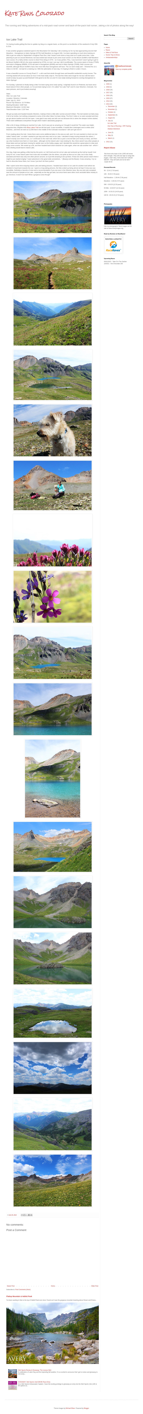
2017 (108, 92)
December (111, 106)
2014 (108, 101)
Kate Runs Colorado (34, 13)
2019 (108, 87)
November (111, 109)
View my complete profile (124, 69)
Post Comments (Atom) (23, 1289)
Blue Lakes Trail (32, 127)
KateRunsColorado (124, 66)
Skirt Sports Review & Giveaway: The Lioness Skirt (34, 1370)
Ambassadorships (111, 57)
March (110, 138)
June (110, 132)
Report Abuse (109, 148)
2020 (108, 84)
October (111, 112)
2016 (108, 95)
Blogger (86, 1408)
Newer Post (11, 1286)
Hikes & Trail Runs (112, 52)
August (110, 118)
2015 (108, 98)
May (109, 135)
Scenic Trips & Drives (113, 55)
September (112, 115)
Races (108, 50)
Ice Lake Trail (112, 123)
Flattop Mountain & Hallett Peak (19, 1296)
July (109, 121)
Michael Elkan (70, 1408)
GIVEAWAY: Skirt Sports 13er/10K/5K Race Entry (34, 1382)
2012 (108, 142)
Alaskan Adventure (114, 129)
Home (53, 1286)
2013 (108, 104)
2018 (108, 90)
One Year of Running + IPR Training (119, 126)
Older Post (94, 1286)
